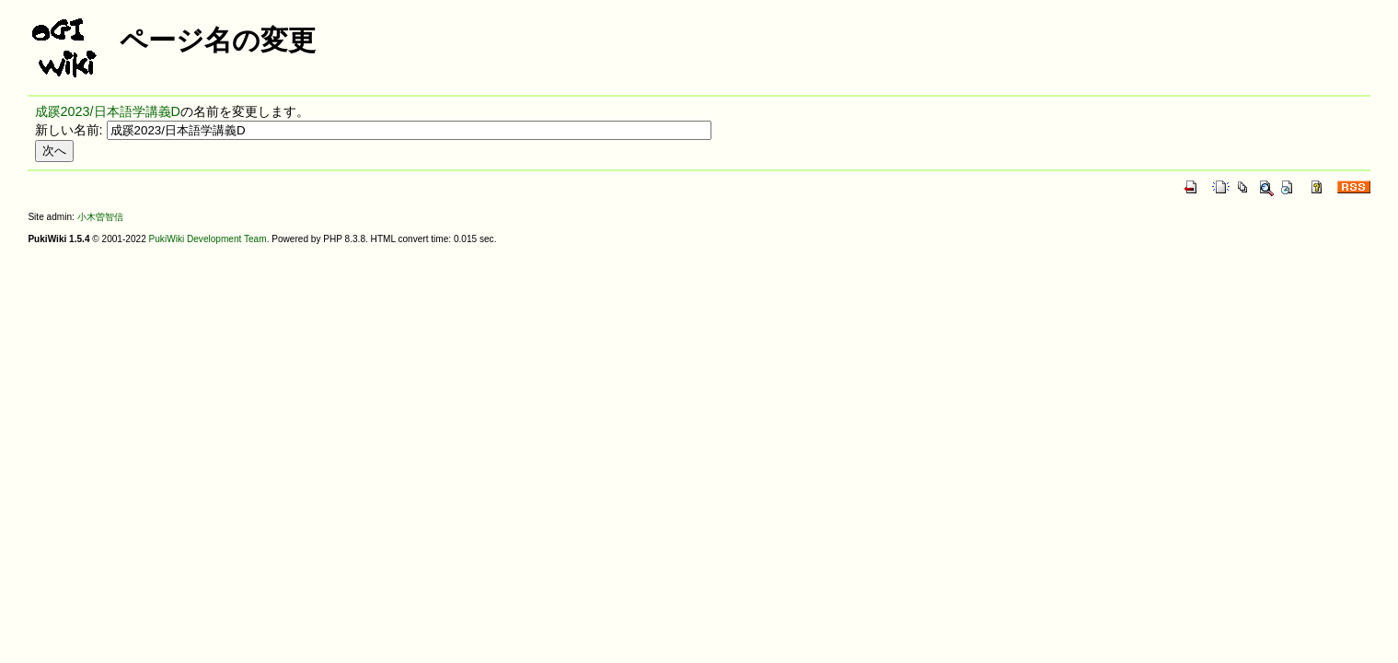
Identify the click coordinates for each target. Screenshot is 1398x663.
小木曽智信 (100, 217)
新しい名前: (69, 129)
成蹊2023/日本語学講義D (107, 111)
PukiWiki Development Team (208, 239)
